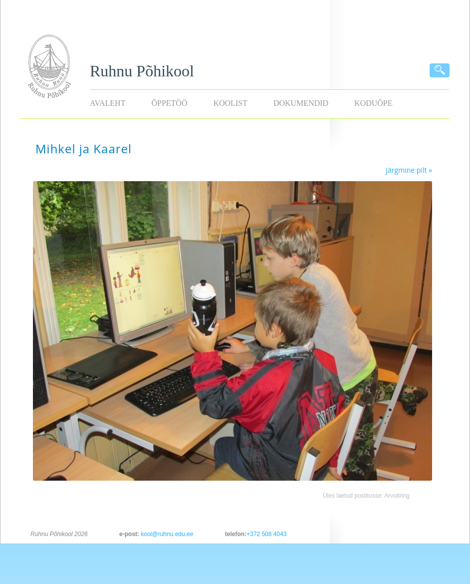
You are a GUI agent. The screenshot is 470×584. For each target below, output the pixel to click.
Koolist (230, 103)
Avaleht (107, 103)
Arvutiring (397, 495)
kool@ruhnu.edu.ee (167, 534)
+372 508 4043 (266, 534)
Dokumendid (300, 103)
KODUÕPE (373, 103)
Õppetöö (169, 103)
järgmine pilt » (409, 170)
